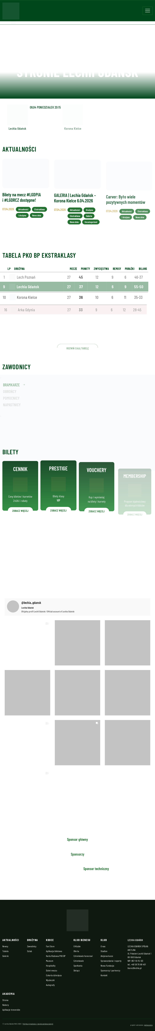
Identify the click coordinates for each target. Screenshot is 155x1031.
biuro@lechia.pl (135, 968)
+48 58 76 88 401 (138, 964)
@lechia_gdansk (31, 602)
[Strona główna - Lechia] (10, 12)
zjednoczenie (148, 1025)
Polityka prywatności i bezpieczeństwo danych (38, 1024)
